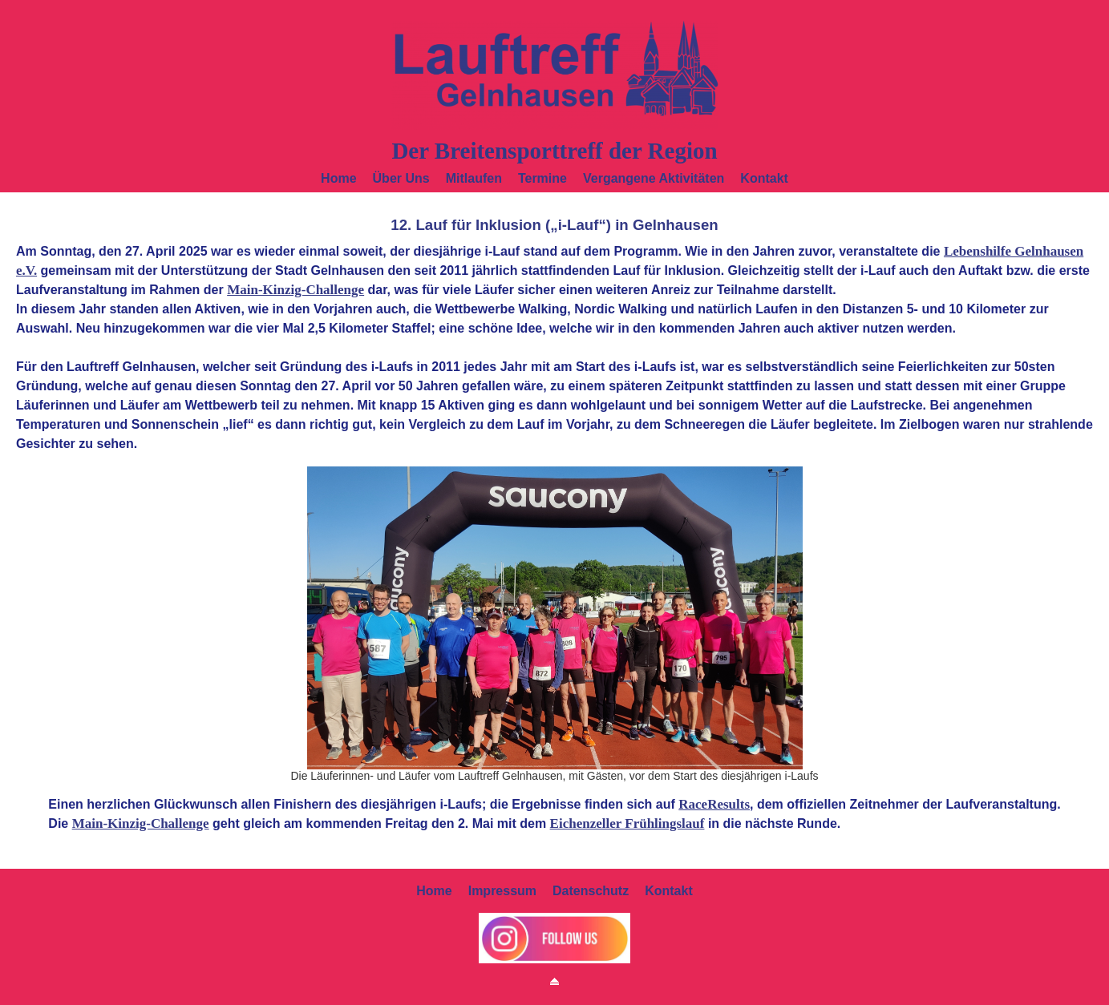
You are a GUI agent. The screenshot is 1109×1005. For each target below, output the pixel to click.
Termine (542, 178)
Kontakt (764, 178)
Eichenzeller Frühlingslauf (627, 823)
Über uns (401, 178)
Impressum (502, 891)
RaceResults (714, 804)
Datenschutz (590, 891)
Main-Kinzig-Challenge (295, 289)
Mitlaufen (474, 178)
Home (338, 178)
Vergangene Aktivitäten (653, 178)
